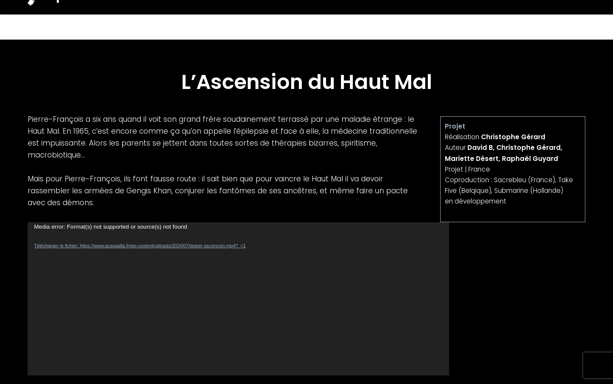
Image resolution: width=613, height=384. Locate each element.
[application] (238, 298)
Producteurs (489, 19)
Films (375, 19)
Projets (424, 19)
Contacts (559, 19)
